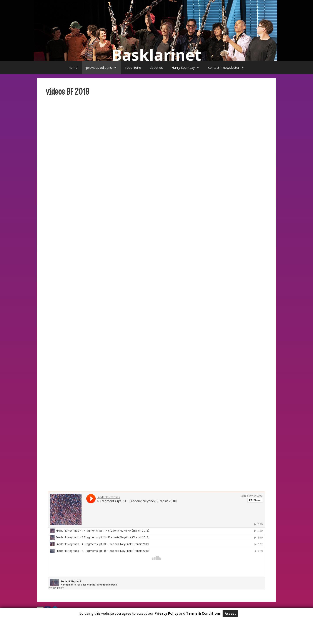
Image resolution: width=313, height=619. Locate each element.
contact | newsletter (228, 67)
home (73, 67)
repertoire (133, 67)
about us (156, 67)
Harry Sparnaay (187, 67)
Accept (230, 613)
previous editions (103, 67)
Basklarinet (156, 54)
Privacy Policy (166, 613)
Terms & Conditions (203, 613)
